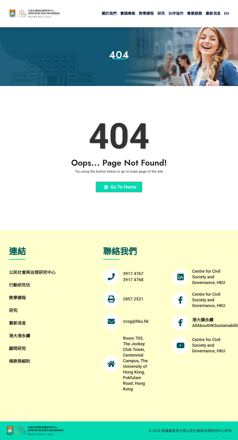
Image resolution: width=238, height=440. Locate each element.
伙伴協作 (175, 13)
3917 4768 (133, 279)
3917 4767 (133, 273)
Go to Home (120, 187)
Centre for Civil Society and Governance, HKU (208, 277)
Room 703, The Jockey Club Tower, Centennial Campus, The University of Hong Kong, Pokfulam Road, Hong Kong (135, 363)
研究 (161, 13)
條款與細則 (19, 361)
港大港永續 (19, 335)
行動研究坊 (19, 285)
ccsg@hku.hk (136, 321)
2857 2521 (133, 298)
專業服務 (194, 13)
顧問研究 (17, 348)
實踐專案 (127, 13)
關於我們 (109, 13)
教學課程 (146, 13)
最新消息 (213, 13)
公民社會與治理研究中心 (32, 272)
